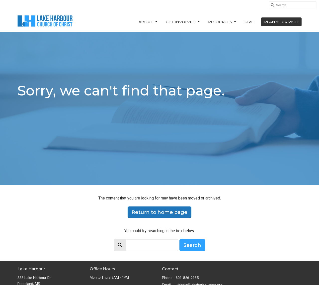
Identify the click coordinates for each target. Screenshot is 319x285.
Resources (222, 21)
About (148, 21)
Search (192, 245)
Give (249, 21)
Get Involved (183, 21)
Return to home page (159, 212)
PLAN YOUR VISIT (281, 21)
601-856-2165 (187, 278)
